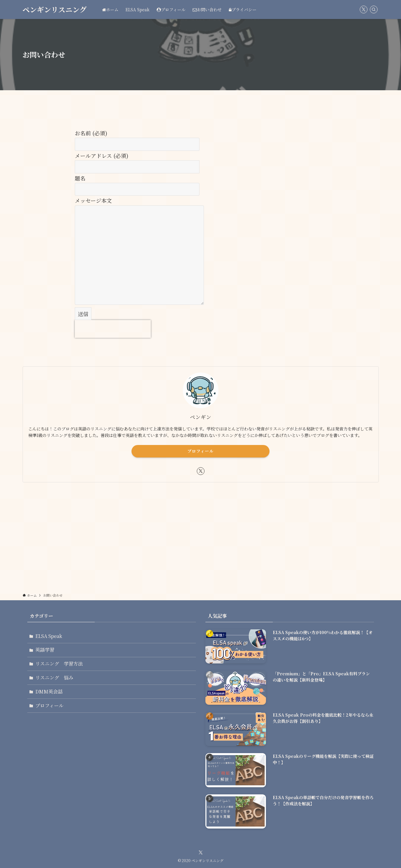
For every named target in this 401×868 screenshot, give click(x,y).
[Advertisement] (201, 533)
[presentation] (113, 329)
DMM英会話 (49, 692)
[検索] (374, 9)
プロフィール (200, 451)
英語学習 (45, 650)
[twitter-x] (363, 9)
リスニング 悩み (55, 678)
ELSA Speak (49, 636)
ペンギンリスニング (55, 9)
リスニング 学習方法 (59, 664)
